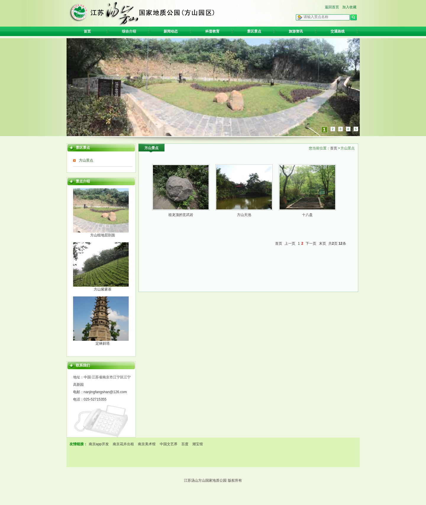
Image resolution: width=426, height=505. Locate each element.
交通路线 (337, 31)
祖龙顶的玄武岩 (180, 215)
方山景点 (86, 160)
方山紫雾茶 (103, 289)
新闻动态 (171, 31)
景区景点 (254, 31)
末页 (322, 243)
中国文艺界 (169, 444)
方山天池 (244, 215)
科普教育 (212, 31)
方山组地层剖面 (102, 235)
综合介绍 (129, 31)
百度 (184, 444)
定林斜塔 (103, 343)
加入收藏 (349, 7)
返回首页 (332, 7)
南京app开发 (99, 444)
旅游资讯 (296, 31)
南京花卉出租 (123, 444)
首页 (87, 31)
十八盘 (307, 215)
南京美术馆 (147, 444)
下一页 (311, 243)
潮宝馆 (197, 444)
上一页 (290, 243)
